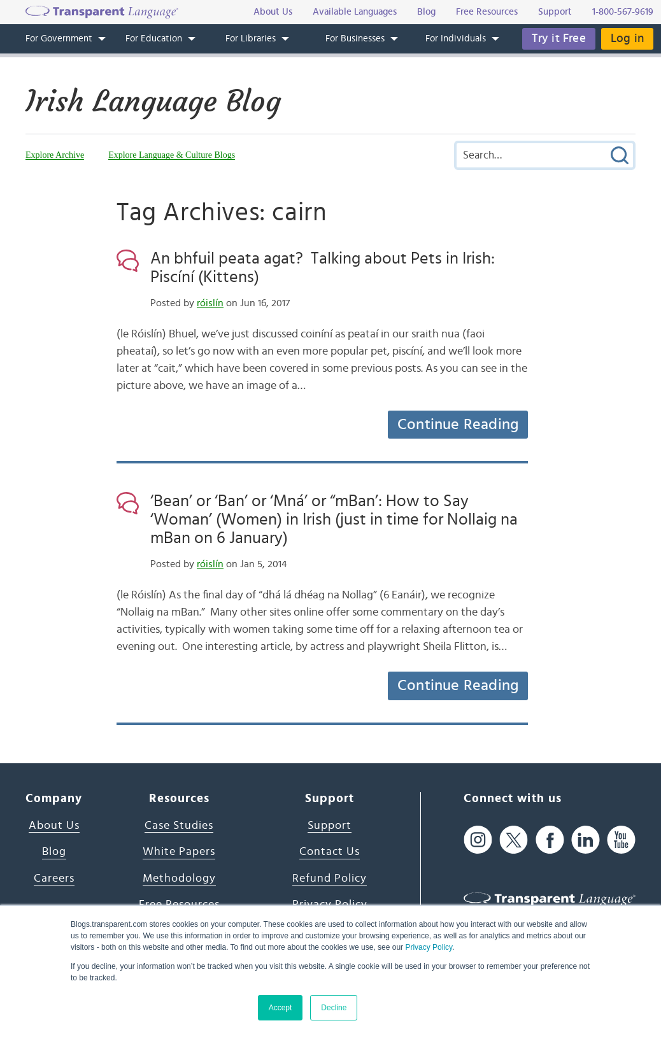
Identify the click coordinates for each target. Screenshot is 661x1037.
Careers (54, 878)
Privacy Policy (428, 947)
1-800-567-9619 (622, 12)
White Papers (179, 851)
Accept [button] (280, 1007)
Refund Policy (329, 878)
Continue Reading (457, 424)
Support (330, 825)
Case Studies (179, 825)
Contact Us (329, 851)
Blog (54, 851)
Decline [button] (333, 1007)
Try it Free (559, 38)
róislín (210, 303)
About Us (54, 825)
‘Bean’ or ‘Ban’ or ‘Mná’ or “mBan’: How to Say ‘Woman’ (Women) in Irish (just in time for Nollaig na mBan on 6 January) (334, 519)
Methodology (179, 878)
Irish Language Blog (153, 101)
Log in (627, 38)
